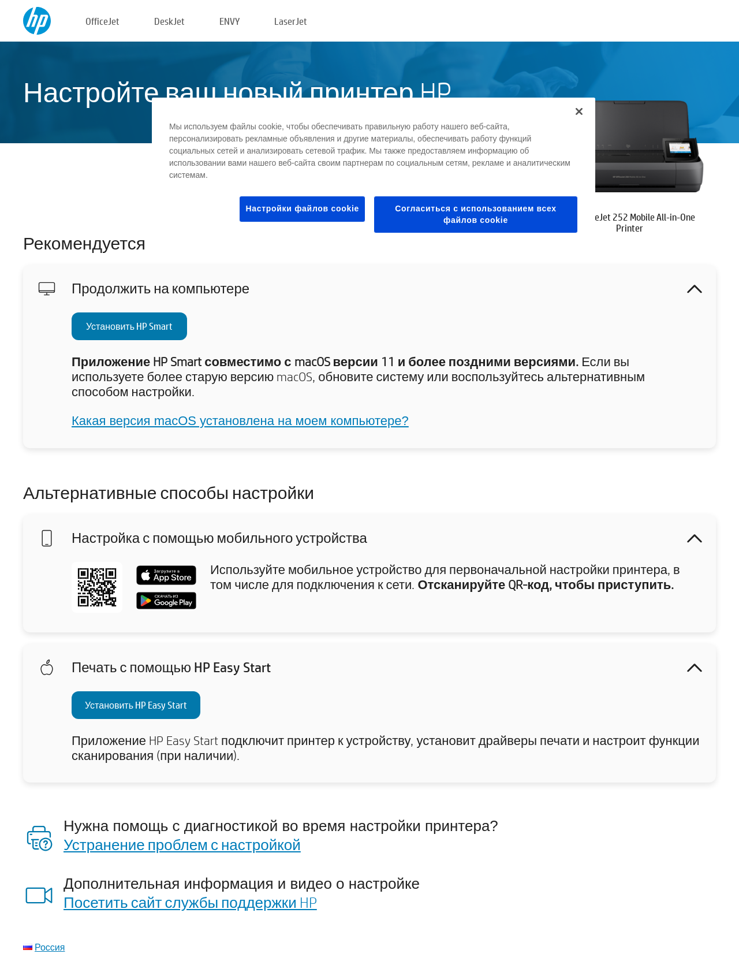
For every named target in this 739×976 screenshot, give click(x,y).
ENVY (229, 21)
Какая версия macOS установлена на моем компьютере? (240, 421)
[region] (373, 174)
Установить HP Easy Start (136, 704)
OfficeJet (102, 21)
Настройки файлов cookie (302, 208)
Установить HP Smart (129, 326)
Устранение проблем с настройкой (182, 844)
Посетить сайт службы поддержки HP (190, 902)
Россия (50, 946)
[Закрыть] (579, 111)
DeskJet (169, 21)
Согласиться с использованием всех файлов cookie (476, 214)
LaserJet (290, 21)
